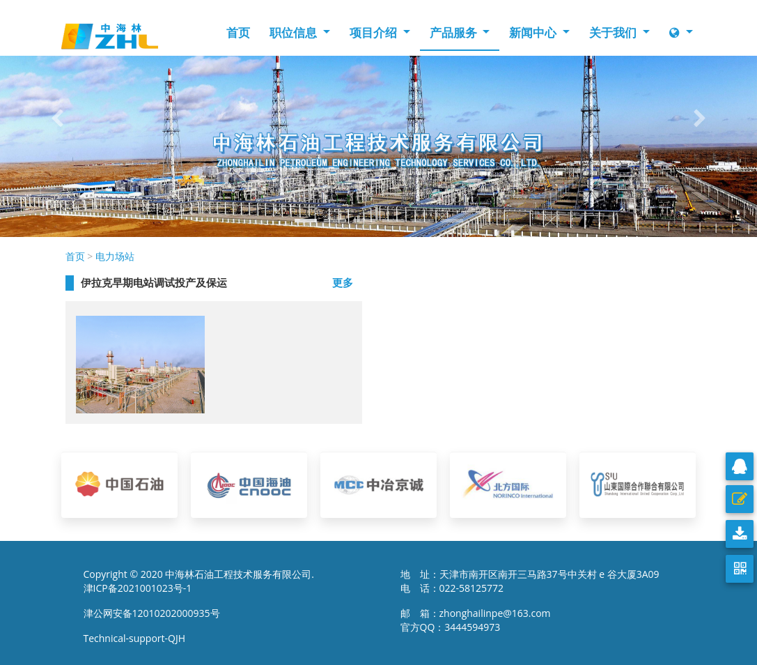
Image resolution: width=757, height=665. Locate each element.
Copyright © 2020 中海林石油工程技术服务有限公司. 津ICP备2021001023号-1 (199, 581)
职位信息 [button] (295, 32)
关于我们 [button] (614, 32)
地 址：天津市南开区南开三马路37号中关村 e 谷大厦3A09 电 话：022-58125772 (530, 581)
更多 (342, 282)
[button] (57, 118)
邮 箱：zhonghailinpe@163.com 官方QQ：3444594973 (479, 620)
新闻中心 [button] (534, 32)
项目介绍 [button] (375, 32)
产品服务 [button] (455, 32)
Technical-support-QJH (138, 638)
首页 (238, 32)
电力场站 (114, 256)
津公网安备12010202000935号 (152, 613)
